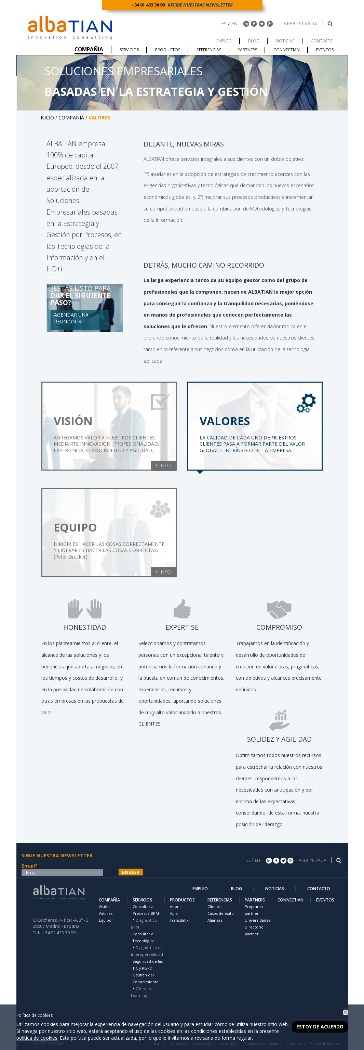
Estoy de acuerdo (319, 1026)
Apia (174, 913)
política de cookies (36, 1038)
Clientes (214, 906)
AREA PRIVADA (301, 23)
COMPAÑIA (71, 117)
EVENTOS (325, 900)
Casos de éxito (220, 913)
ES (224, 23)
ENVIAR (130, 872)
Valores (105, 913)
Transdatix (179, 920)
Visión (104, 906)
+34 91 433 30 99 (149, 5)
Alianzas (214, 920)
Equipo (105, 920)
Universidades (257, 920)
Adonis (176, 906)
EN (234, 23)
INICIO (46, 117)
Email (30, 865)
